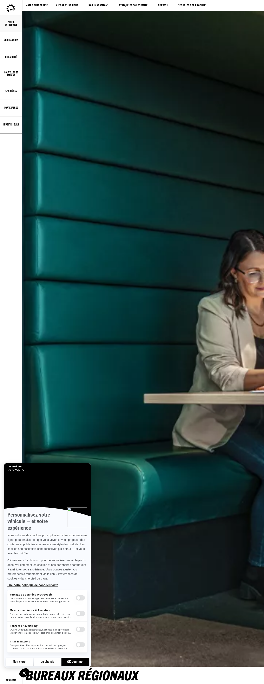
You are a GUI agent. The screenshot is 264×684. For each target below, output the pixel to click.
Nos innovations (98, 5)
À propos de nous (67, 5)
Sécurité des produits (192, 5)
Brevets (163, 5)
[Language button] (11, 680)
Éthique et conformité (133, 5)
